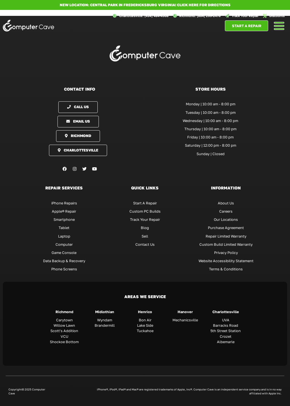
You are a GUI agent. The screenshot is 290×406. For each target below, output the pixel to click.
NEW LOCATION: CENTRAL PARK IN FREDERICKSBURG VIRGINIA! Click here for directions (145, 5)
